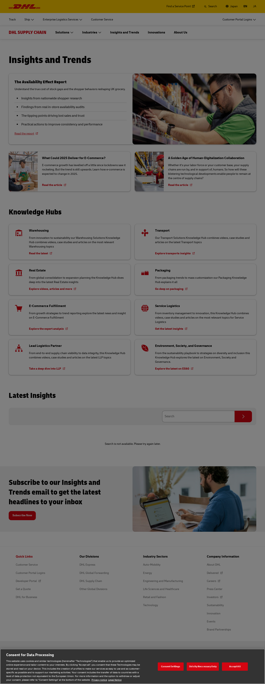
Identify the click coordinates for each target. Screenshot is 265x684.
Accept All (235, 666)
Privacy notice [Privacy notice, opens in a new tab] (99, 680)
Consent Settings (170, 666)
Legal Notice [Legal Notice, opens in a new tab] (115, 680)
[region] (132, 666)
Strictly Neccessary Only (203, 666)
